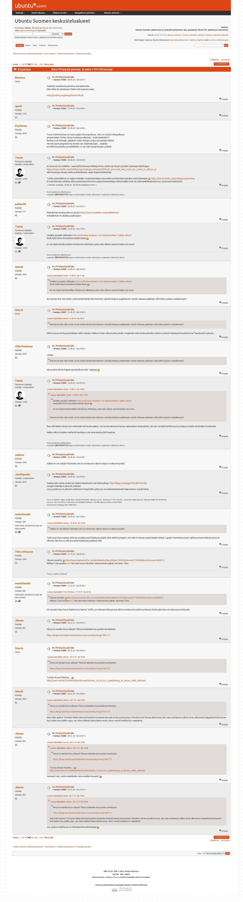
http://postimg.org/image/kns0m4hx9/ (65, 95)
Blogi (201, 35)
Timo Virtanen (24, 551)
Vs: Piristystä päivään (63, 77)
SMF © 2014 (119, 871)
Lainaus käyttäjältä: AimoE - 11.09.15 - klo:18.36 (65, 318)
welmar (19, 454)
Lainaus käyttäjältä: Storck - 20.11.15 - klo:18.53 (66, 742)
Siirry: (199, 853)
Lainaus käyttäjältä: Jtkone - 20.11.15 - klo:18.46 (66, 657)
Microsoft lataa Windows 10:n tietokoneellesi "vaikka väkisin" (102, 235)
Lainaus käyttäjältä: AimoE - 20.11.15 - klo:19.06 (65, 796)
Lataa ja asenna (173, 35)
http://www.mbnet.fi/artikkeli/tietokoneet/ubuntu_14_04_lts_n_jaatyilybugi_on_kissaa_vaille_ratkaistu (96, 680)
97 (26, 64)
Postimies (21, 125)
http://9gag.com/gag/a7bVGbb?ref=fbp (128, 483)
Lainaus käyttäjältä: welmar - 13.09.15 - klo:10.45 (66, 523)
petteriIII (20, 204)
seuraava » (225, 60)
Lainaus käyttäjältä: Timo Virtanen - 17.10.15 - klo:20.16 (69, 592)
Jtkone (19, 620)
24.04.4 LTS (159, 35)
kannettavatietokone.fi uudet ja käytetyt (187, 40)
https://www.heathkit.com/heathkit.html (99, 212)
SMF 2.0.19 (108, 871)
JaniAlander (22, 474)
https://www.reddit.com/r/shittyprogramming (172, 178)
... (21, 64)
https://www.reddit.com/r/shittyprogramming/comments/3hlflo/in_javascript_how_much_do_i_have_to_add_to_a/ (101, 169)
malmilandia (23, 514)
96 (23, 64)
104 (41, 64)
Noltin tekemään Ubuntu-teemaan (135, 877)
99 (32, 64)
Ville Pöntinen (24, 346)
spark (18, 106)
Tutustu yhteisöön (189, 35)
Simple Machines (132, 871)
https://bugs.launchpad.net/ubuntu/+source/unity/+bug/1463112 (78, 635)
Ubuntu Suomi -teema (101, 877)
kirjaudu (45, 28)
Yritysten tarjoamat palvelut (216, 35)
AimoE (19, 266)
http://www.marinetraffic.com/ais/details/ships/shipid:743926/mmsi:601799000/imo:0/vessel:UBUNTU (114, 560)
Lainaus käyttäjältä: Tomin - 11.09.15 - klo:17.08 (65, 276)
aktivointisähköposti (28, 30)
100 (35, 64)
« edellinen (214, 60)
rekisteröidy (57, 28)
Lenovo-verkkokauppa (218, 40)
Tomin (19, 157)
